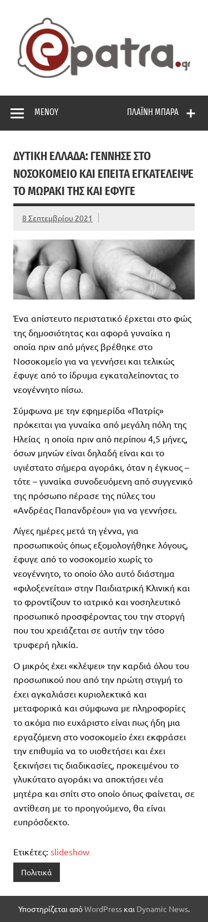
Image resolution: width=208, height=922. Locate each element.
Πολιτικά (36, 872)
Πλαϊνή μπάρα (153, 112)
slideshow (69, 851)
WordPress (103, 909)
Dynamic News (162, 909)
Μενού (46, 112)
